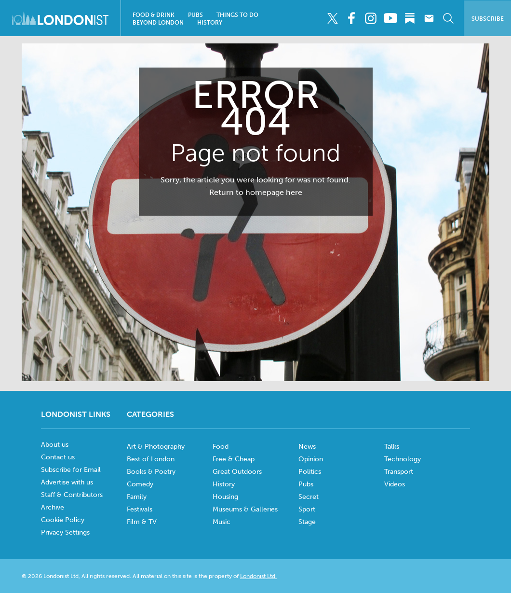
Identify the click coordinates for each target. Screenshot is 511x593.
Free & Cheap (234, 459)
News (307, 446)
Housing (225, 497)
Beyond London (158, 23)
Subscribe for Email (71, 470)
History (209, 23)
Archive (52, 507)
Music (221, 522)
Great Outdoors (237, 472)
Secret (308, 497)
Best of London (151, 459)
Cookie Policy (62, 520)
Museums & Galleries (245, 509)
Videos (394, 484)
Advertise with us (67, 482)
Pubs (195, 15)
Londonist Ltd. (258, 576)
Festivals (139, 509)
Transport (398, 472)
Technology (402, 459)
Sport (306, 509)
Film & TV (142, 522)
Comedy (140, 484)
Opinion (310, 459)
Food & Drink (154, 15)
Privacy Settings (65, 532)
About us (54, 445)
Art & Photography (156, 446)
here (294, 192)
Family (137, 497)
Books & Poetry (151, 472)
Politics (309, 472)
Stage (307, 522)
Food (221, 446)
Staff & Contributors (72, 495)
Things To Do (237, 15)
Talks (391, 446)
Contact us (58, 457)
